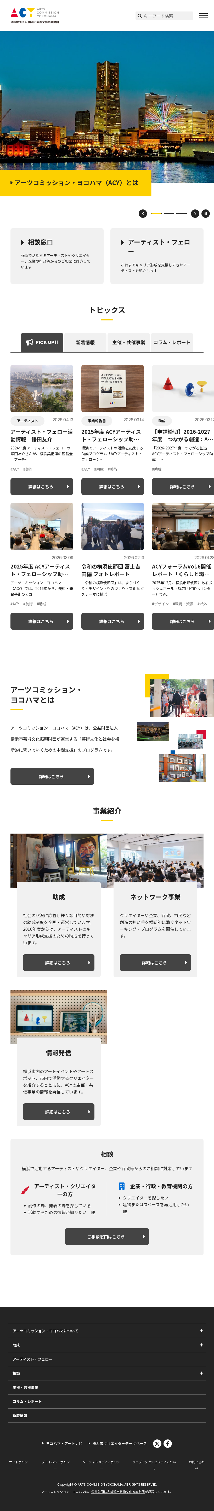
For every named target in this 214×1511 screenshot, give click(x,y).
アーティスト (27, 420)
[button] (203, 15)
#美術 (28, 469)
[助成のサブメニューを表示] (201, 1345)
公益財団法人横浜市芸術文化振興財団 (118, 1491)
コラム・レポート (27, 1401)
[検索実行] (140, 15)
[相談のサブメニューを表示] (201, 1373)
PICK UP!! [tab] (42, 342)
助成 (162, 420)
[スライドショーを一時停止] (205, 213)
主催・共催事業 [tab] (128, 342)
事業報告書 (97, 420)
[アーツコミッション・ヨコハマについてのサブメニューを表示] (201, 1331)
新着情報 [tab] (85, 342)
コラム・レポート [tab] (172, 342)
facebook (168, 1443)
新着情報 (20, 1415)
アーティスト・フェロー (159, 246)
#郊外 (202, 603)
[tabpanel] (107, 497)
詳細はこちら (40, 486)
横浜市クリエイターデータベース (119, 1443)
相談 (16, 1373)
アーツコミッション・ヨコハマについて (45, 1330)
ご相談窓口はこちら (106, 1236)
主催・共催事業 (25, 1387)
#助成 (99, 469)
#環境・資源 (183, 603)
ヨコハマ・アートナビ (64, 1443)
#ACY (14, 469)
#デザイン (160, 603)
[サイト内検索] (168, 15)
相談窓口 (40, 241)
